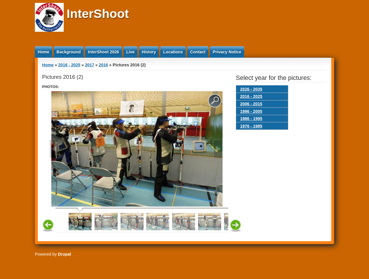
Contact (198, 52)
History (149, 52)
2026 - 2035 (251, 89)
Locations (173, 52)
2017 (89, 65)
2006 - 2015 (251, 104)
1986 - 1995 (251, 118)
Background (69, 52)
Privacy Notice (227, 52)
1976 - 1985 (251, 126)
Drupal (64, 254)
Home (43, 52)
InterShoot (98, 13)
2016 (103, 65)
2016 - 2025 (69, 65)
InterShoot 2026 (103, 52)
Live (130, 52)
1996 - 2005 (251, 111)
